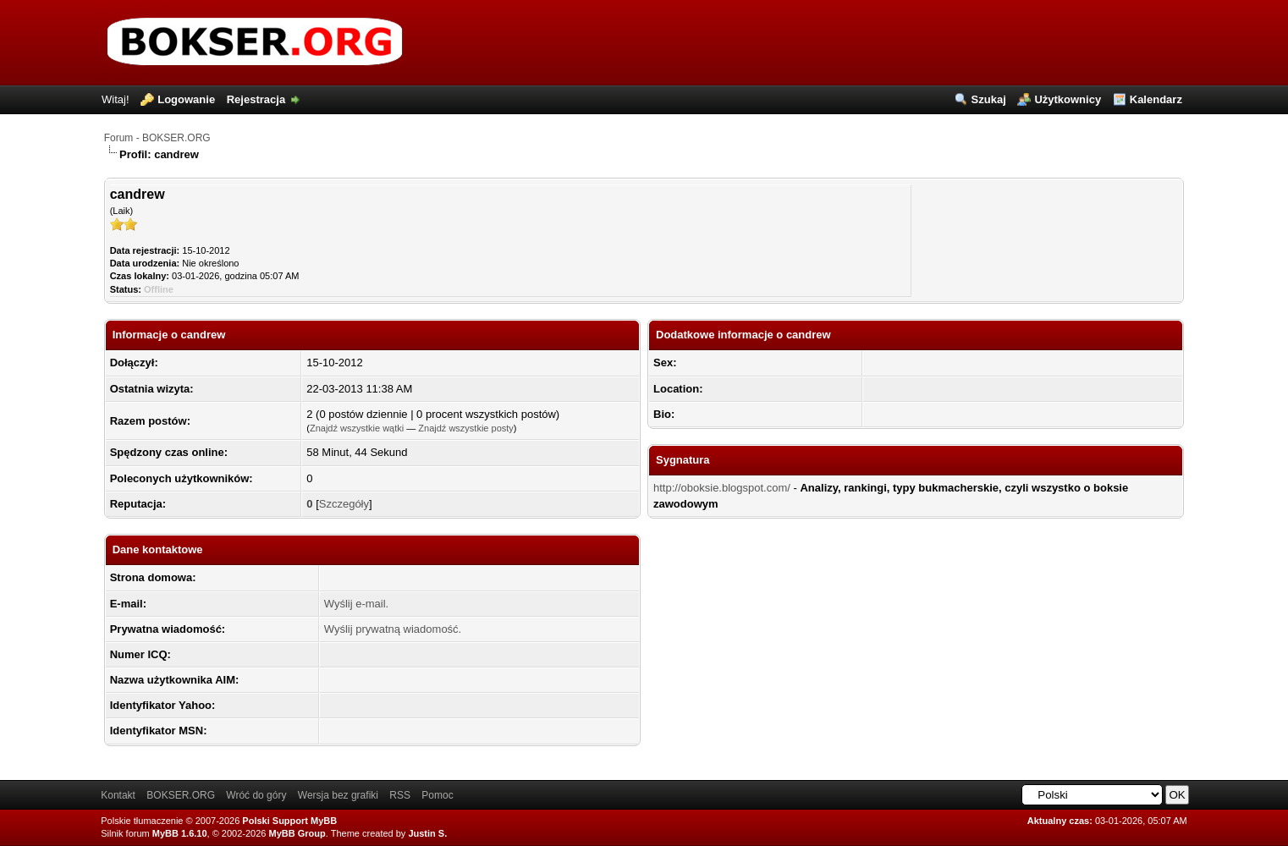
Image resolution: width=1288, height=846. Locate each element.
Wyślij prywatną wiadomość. (392, 629)
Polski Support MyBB (289, 821)
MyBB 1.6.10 (179, 833)
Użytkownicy (1067, 99)
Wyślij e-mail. (356, 603)
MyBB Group (297, 833)
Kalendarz (1156, 99)
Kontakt (118, 795)
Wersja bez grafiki (338, 795)
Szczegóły (344, 503)
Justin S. (427, 833)
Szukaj (989, 99)
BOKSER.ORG (180, 795)
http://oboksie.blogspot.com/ (721, 487)
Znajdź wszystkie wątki (357, 428)
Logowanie (186, 99)
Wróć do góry (256, 795)
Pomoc (437, 795)
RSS (399, 795)
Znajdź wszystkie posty (465, 428)
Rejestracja (256, 99)
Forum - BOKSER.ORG (157, 138)
